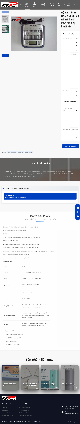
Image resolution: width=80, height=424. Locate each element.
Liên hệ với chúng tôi (7, 413)
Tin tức (59, 4)
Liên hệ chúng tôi (43, 4)
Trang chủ (4, 407)
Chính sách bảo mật (7, 415)
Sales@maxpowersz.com (71, 413)
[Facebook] (77, 212)
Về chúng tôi (35, 4)
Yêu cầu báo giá (52, 4)
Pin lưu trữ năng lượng (25, 415)
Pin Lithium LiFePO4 (24, 407)
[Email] (77, 208)
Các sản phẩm (27, 4)
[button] (5, 55)
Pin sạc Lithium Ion (24, 410)
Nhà (21, 5)
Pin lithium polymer (24, 413)
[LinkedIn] (77, 215)
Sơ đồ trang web (72, 422)
